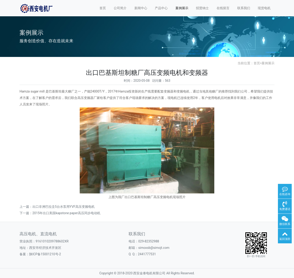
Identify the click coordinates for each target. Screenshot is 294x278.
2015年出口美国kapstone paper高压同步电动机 (66, 213)
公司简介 (120, 8)
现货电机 (264, 8)
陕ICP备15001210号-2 (45, 254)
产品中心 (161, 8)
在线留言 (223, 8)
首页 (102, 8)
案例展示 (181, 8)
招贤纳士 (202, 8)
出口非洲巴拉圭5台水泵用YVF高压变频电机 (63, 206)
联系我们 (243, 8)
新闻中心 (140, 8)
